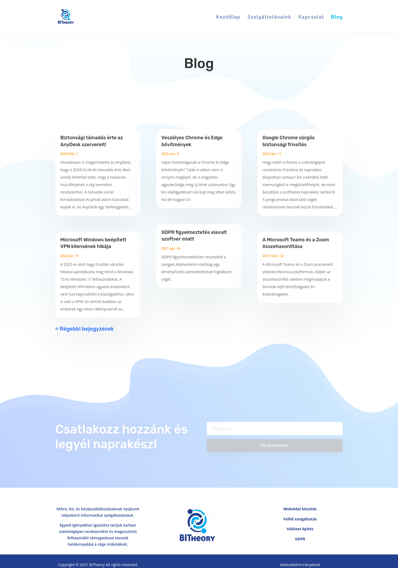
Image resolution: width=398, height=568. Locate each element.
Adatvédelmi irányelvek (300, 564)
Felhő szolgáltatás (300, 518)
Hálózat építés (300, 528)
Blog (337, 17)
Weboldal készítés (300, 508)
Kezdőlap (228, 17)
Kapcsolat (311, 17)
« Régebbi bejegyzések (84, 329)
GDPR (300, 538)
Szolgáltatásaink (269, 17)
